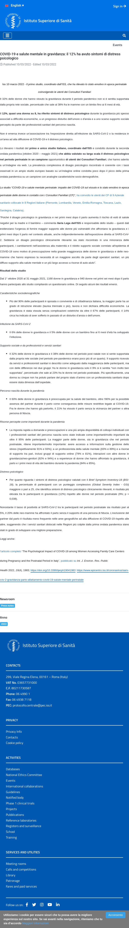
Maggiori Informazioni (35, 923)
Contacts (12, 737)
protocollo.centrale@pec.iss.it (32, 705)
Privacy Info (14, 731)
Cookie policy (14, 742)
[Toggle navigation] (7, 36)
